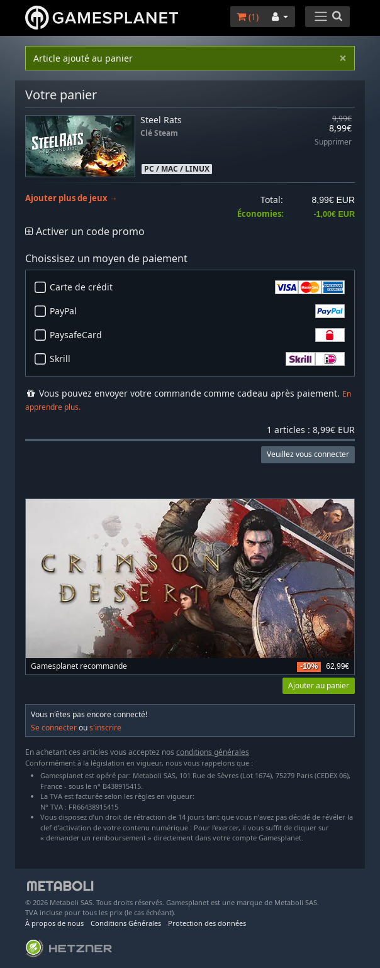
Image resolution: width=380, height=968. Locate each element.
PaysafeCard (197, 335)
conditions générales (212, 752)
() (248, 17)
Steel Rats (161, 120)
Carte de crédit (197, 287)
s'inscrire (105, 727)
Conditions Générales (126, 923)
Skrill (197, 359)
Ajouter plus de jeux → (71, 198)
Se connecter (54, 727)
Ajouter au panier (318, 685)
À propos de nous (54, 923)
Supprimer (333, 142)
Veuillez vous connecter (308, 454)
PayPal (197, 311)
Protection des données (207, 923)
